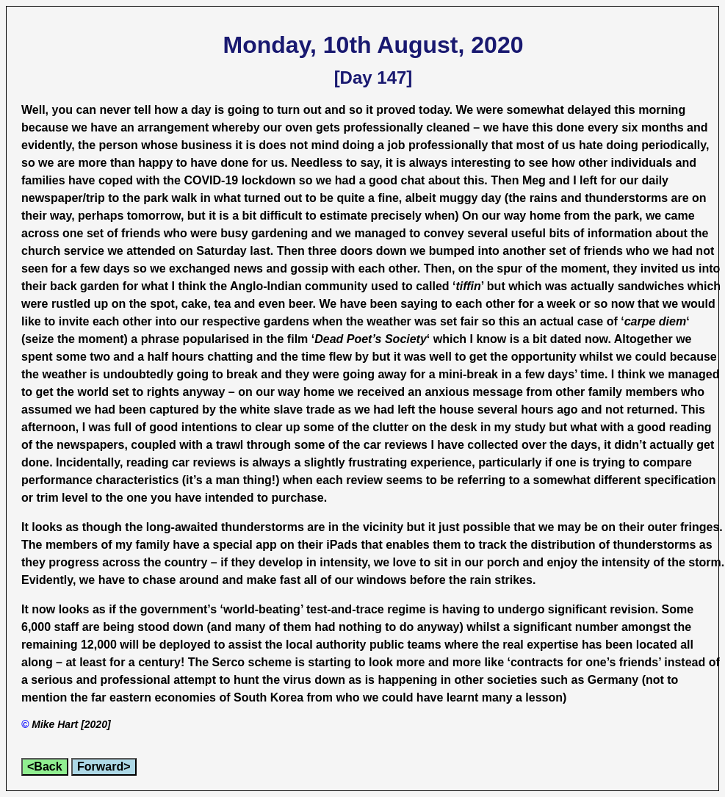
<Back (44, 766)
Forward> (103, 766)
